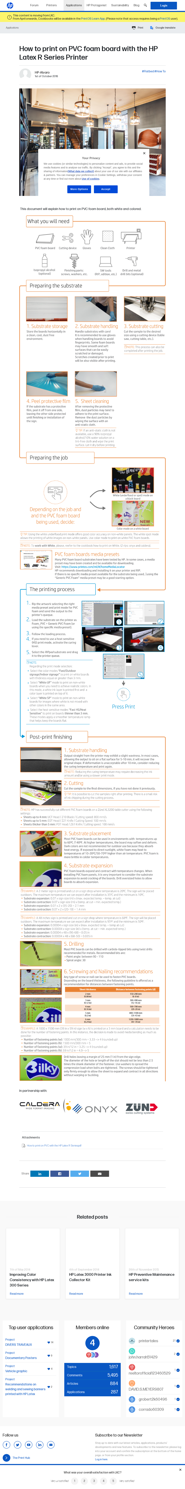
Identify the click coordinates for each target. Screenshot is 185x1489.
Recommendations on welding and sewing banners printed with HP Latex (25, 1389)
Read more (17, 1294)
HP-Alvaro (42, 73)
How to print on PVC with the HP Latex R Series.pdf (54, 1145)
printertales (148, 1341)
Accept (105, 189)
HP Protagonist (97, 5)
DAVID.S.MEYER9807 (146, 1389)
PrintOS (165, 19)
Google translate (163, 27)
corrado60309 (151, 1409)
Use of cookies (90, 178)
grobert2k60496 (153, 1399)
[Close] (144, 153)
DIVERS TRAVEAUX (18, 1345)
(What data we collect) (81, 171)
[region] (93, 174)
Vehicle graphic (16, 1371)
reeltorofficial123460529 (150, 1373)
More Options (79, 189)
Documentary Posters (21, 1358)
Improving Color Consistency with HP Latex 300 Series (32, 1280)
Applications (75, 4)
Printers (51, 5)
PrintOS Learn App (93, 19)
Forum (34, 5)
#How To (160, 71)
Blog (136, 5)
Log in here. (101, 1459)
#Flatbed (148, 71)
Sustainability (120, 5)
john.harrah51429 (143, 1357)
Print (137, 27)
